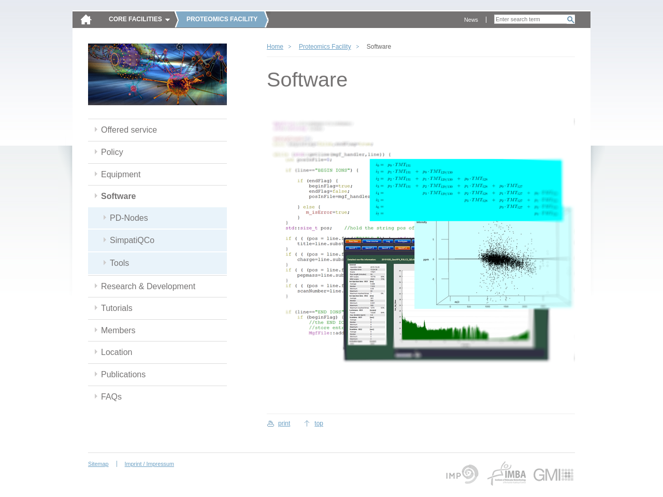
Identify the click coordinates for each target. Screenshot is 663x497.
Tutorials (117, 308)
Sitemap (98, 464)
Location (116, 352)
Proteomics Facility (325, 47)
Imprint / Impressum (149, 464)
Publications (123, 374)
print (284, 423)
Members (118, 330)
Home (275, 47)
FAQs (111, 396)
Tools (119, 263)
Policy (112, 152)
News (471, 20)
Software (118, 196)
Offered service (129, 129)
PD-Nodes (129, 218)
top (318, 423)
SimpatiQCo (132, 240)
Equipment (120, 174)
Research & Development (148, 286)
